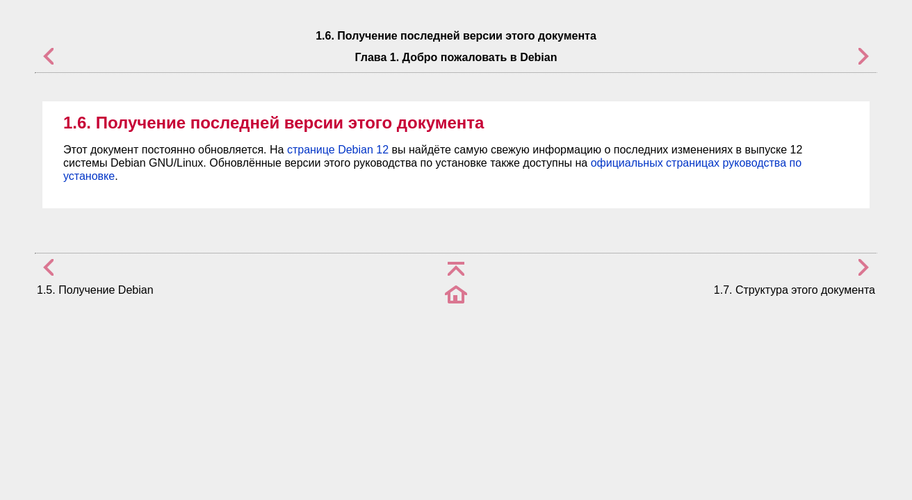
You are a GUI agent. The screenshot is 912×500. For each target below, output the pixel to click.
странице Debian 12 (338, 150)
